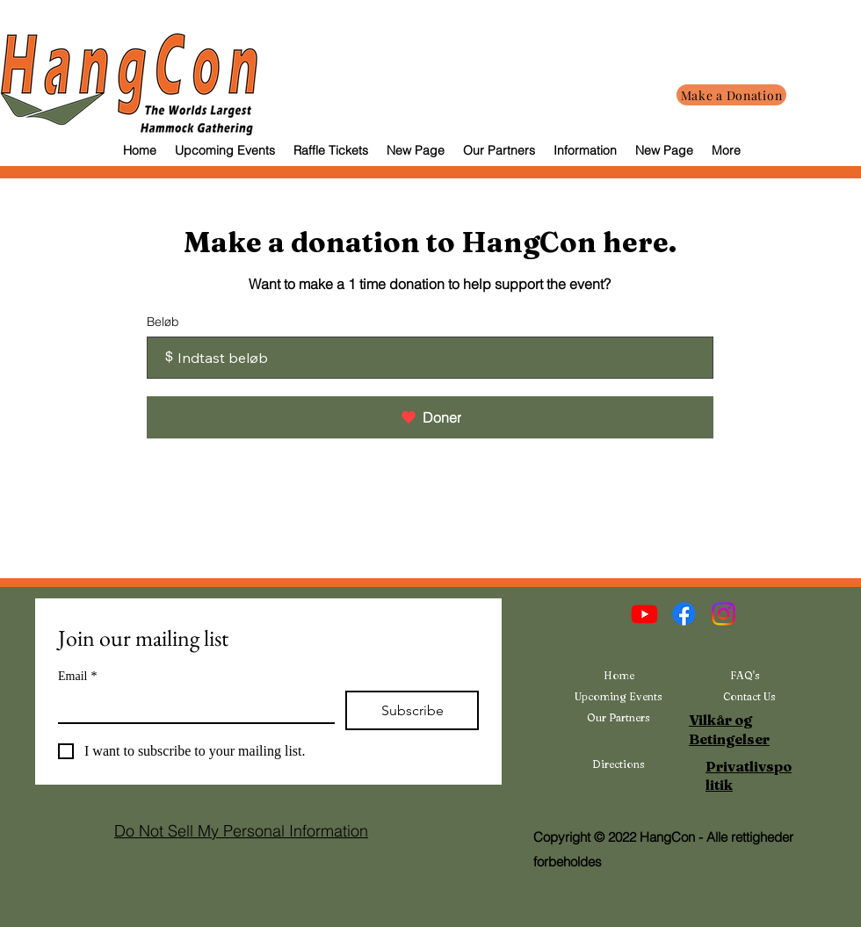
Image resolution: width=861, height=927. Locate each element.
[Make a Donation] (731, 94)
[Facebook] (684, 613)
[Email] (191, 706)
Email (77, 676)
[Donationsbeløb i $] (430, 358)
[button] (585, 150)
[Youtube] (644, 613)
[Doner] (430, 417)
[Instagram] (723, 613)
